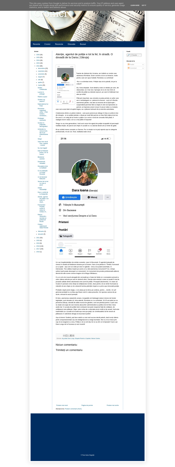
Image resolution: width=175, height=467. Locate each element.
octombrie (41, 74)
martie (40, 85)
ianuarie (41, 234)
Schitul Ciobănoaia (42, 88)
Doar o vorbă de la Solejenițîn (43, 193)
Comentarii (132, 68)
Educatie (71, 44)
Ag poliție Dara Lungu (68, 338)
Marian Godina (95, 338)
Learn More (135, 5)
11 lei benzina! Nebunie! (42, 178)
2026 (38, 55)
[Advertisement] (87, 434)
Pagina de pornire (87, 405)
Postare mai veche (113, 405)
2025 (38, 57)
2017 (38, 249)
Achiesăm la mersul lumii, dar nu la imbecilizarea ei (43, 132)
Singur (40, 139)
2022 (38, 66)
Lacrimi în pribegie (41, 93)
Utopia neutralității (42, 188)
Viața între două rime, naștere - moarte (43, 143)
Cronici (50, 14)
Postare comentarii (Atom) (73, 409)
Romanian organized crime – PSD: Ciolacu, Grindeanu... (43, 112)
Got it (144, 5)
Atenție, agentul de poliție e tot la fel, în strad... (43, 199)
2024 (38, 60)
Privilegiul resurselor (42, 119)
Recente (36, 44)
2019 (38, 243)
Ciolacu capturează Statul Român (43, 226)
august (40, 77)
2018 (38, 246)
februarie (41, 231)
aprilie (40, 82)
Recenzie (59, 44)
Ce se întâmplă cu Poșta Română (42, 172)
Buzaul (83, 44)
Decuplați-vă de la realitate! (43, 167)
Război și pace (42, 97)
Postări (131, 64)
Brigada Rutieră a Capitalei (83, 338)
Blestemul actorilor (41, 158)
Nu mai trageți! (42, 148)
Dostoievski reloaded (41, 162)
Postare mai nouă (62, 405)
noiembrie (41, 71)
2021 (38, 238)
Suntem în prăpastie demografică (42, 124)
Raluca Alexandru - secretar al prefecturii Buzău (42, 218)
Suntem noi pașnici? (41, 100)
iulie (39, 80)
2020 (38, 240)
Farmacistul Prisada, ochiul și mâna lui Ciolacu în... (42, 208)
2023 (38, 63)
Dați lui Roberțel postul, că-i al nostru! (43, 152)
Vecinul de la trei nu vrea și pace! (43, 183)
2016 (38, 252)
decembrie (41, 68)
